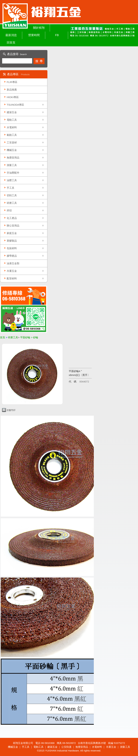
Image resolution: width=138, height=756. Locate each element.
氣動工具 (12, 134)
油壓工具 (12, 180)
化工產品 (12, 218)
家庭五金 (12, 233)
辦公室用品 (13, 225)
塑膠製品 (12, 240)
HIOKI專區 (13, 97)
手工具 (10, 187)
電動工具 (12, 119)
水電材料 (12, 127)
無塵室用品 (13, 157)
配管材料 (12, 278)
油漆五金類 (13, 263)
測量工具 (12, 165)
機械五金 (12, 150)
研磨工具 (12, 202)
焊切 (9, 210)
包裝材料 (12, 248)
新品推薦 (12, 89)
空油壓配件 (13, 172)
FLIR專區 (12, 82)
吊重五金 (12, 270)
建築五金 (12, 112)
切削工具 (12, 195)
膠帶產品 (12, 255)
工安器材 (12, 142)
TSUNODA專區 (15, 104)
